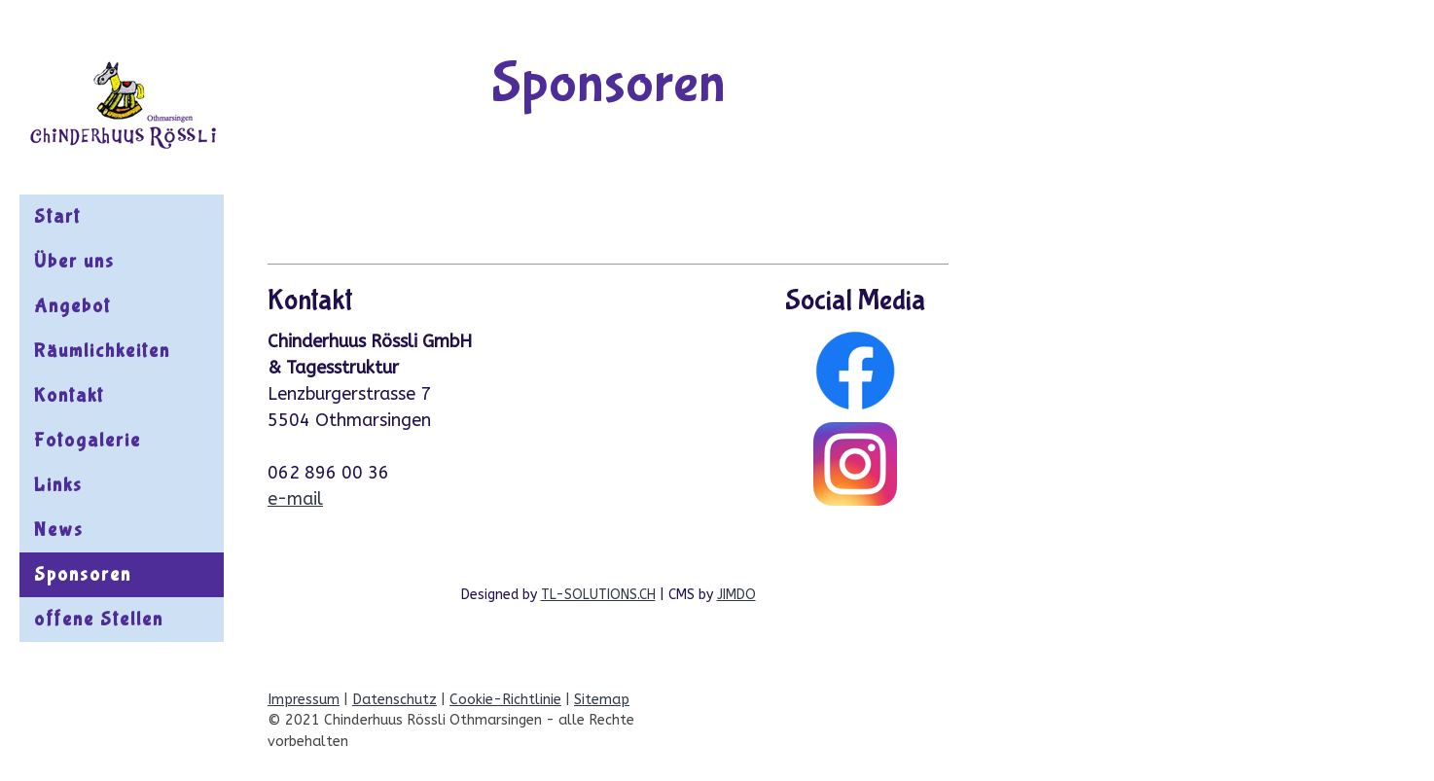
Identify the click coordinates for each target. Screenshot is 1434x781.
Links (58, 485)
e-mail (295, 499)
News (59, 529)
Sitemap (601, 700)
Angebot (72, 306)
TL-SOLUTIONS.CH (598, 594)
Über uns (74, 261)
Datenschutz (394, 700)
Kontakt (69, 395)
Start (57, 216)
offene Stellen (98, 619)
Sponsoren (82, 574)
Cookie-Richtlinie (505, 700)
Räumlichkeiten (102, 350)
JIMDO (736, 594)
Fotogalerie (87, 440)
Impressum (304, 700)
